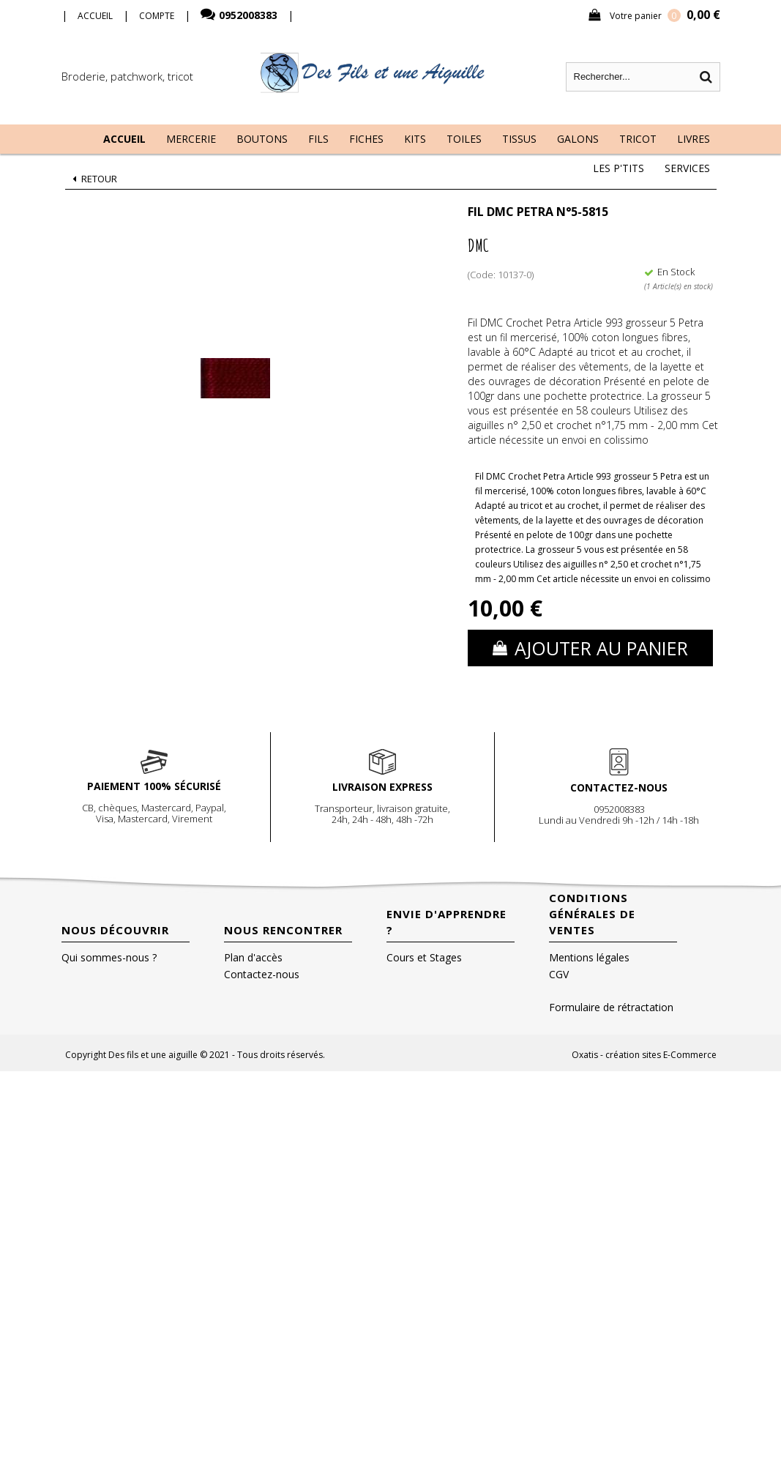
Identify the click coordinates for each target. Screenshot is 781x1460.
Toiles (464, 139)
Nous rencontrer (283, 930)
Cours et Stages (424, 957)
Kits (415, 139)
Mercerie (191, 139)
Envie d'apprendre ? (446, 921)
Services (687, 168)
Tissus (519, 139)
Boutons (262, 139)
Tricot (638, 139)
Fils (318, 139)
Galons (578, 139)
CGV (559, 974)
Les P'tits (618, 168)
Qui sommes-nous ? (109, 957)
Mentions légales (589, 957)
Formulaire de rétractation (611, 1007)
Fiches (366, 139)
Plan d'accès (253, 957)
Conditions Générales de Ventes (592, 913)
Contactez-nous (261, 974)
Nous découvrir (115, 930)
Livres (693, 139)
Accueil (124, 139)
